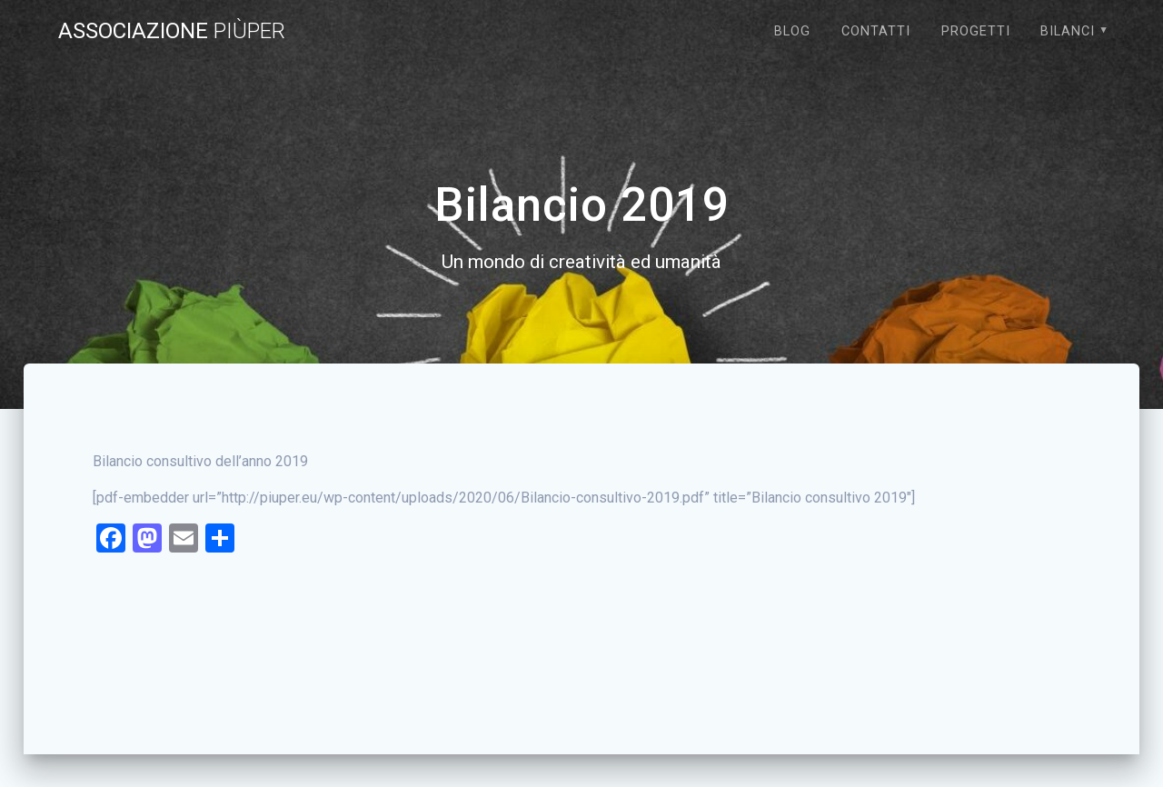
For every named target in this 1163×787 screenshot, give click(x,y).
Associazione (171, 31)
